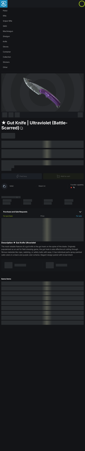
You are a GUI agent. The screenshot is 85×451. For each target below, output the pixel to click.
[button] (42, 10)
